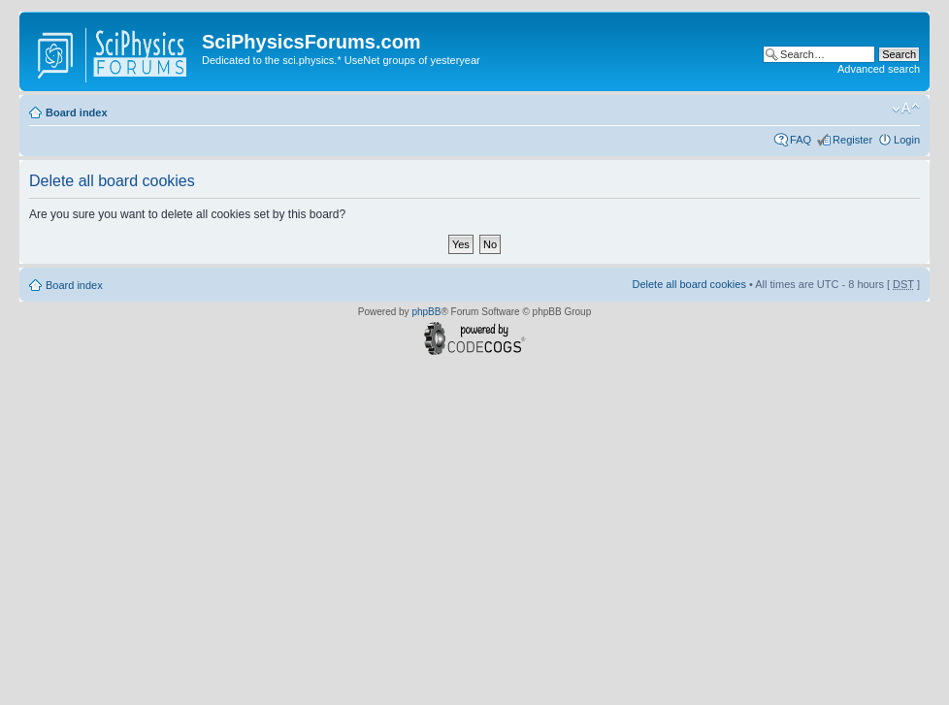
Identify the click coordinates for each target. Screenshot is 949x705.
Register (852, 139)
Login (907, 139)
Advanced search (878, 69)
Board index (77, 112)
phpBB (426, 311)
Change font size (906, 108)
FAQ (800, 139)
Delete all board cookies (688, 284)
